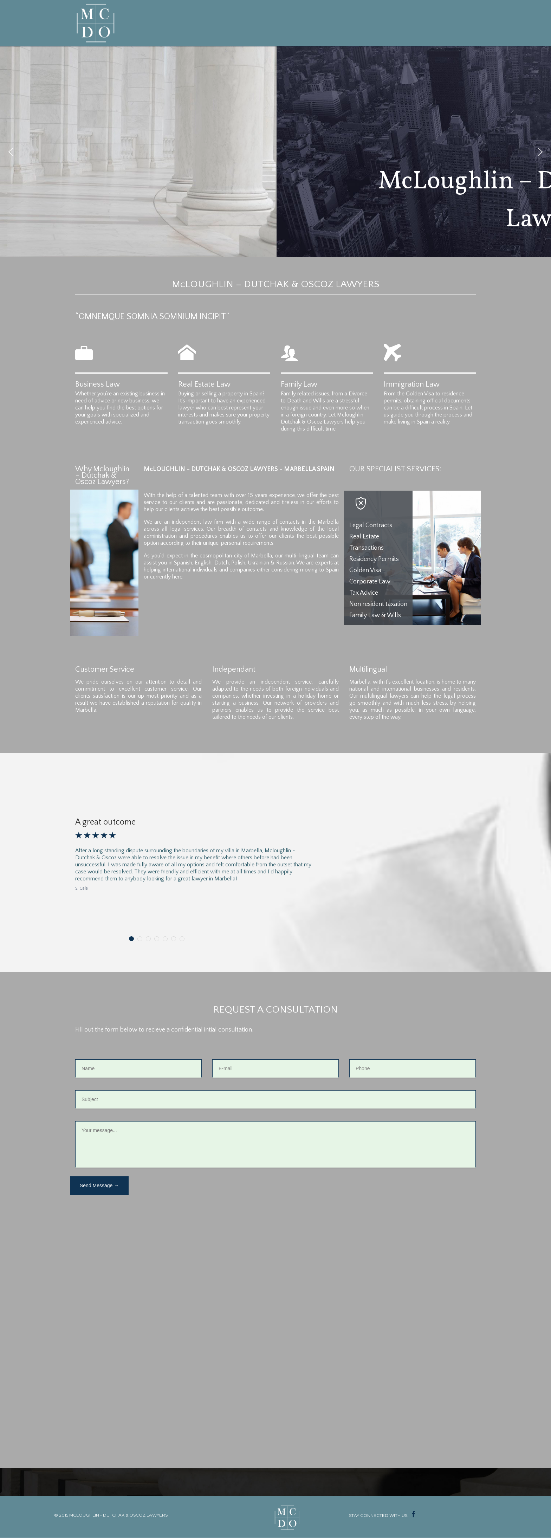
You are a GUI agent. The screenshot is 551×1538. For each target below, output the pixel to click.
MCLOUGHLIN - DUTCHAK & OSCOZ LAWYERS (118, 1515)
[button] (11, 151)
